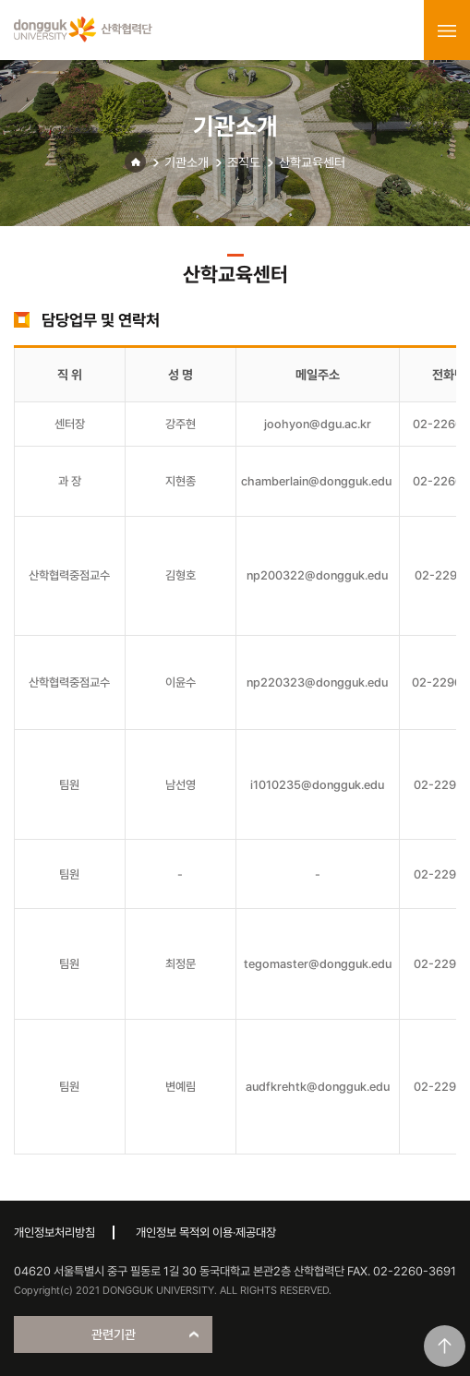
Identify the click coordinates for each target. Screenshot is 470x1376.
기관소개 (186, 162)
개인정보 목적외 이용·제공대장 (206, 1232)
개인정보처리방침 (54, 1232)
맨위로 (444, 1346)
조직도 (243, 162)
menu (447, 30)
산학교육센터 (312, 162)
